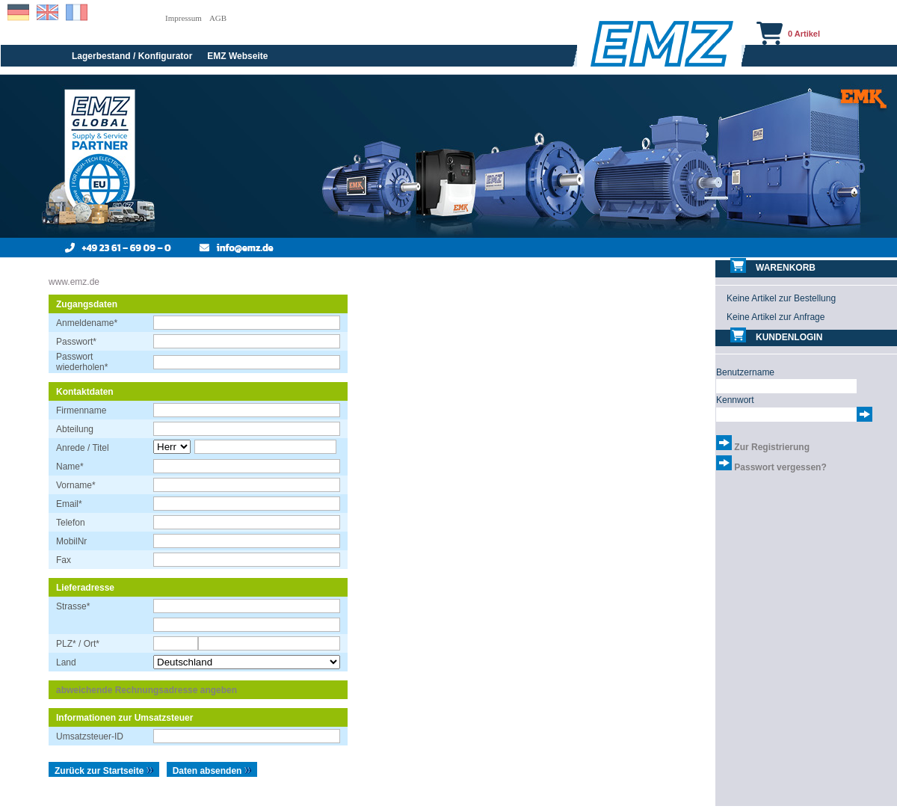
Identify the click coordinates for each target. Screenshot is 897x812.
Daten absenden (212, 771)
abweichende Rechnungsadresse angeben (146, 690)
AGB (217, 17)
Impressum (183, 17)
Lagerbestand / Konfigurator (132, 56)
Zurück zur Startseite (104, 771)
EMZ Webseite (237, 56)
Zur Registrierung (772, 447)
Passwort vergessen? (780, 467)
